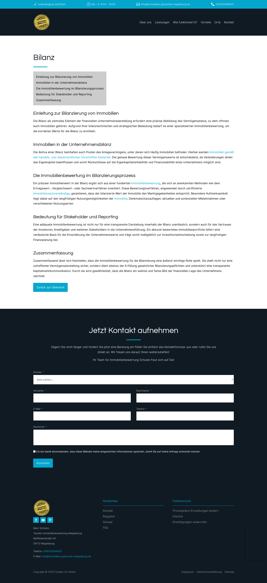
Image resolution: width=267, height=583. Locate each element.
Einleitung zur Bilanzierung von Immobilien (64, 77)
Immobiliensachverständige (51, 193)
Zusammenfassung (48, 100)
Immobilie (120, 198)
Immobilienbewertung (145, 183)
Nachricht (39, 426)
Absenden (43, 463)
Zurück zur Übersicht (50, 287)
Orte (218, 22)
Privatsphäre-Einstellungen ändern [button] (195, 510)
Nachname (142, 390)
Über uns (145, 22)
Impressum (187, 571)
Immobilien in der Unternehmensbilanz (61, 82)
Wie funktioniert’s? (185, 22)
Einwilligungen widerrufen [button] (190, 522)
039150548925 (225, 4)
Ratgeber (109, 516)
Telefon (140, 408)
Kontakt (229, 22)
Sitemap (229, 571)
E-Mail (36, 408)
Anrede (37, 372)
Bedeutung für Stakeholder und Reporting (64, 94)
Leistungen (162, 22)
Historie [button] (178, 516)
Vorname (38, 390)
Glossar (108, 522)
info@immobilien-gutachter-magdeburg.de (165, 4)
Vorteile (206, 22)
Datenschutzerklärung (209, 571)
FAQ (105, 527)
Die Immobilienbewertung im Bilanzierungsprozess (70, 88)
